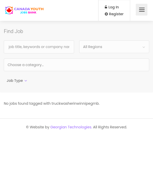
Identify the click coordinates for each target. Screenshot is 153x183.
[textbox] (42, 64)
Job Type (15, 80)
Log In (112, 7)
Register (114, 14)
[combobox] (114, 46)
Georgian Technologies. (71, 127)
